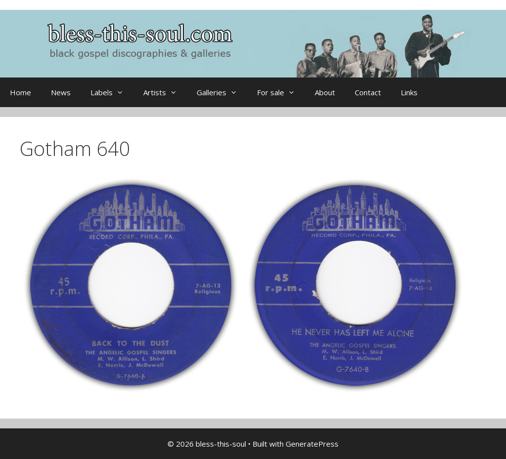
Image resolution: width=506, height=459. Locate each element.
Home (20, 92)
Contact (368, 92)
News (61, 92)
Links (409, 92)
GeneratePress (312, 444)
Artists (165, 92)
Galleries (222, 92)
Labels (111, 92)
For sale (281, 92)
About (325, 92)
